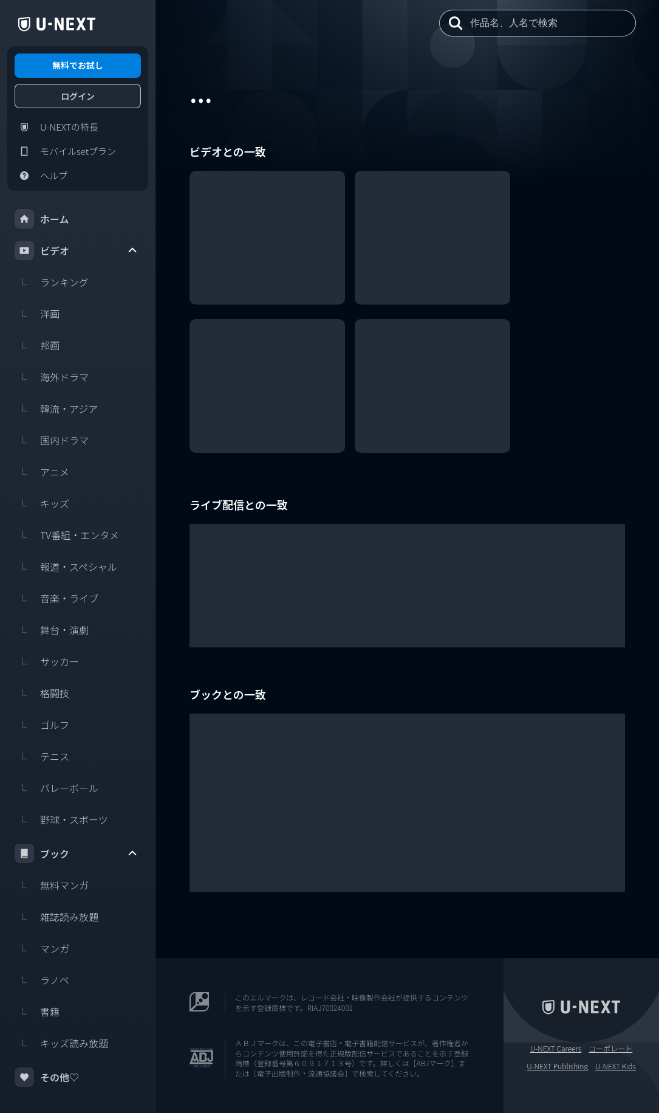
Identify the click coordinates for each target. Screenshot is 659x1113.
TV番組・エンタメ (67, 535)
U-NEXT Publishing (557, 1066)
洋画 (37, 313)
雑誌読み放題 (56, 916)
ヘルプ (41, 175)
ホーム (42, 219)
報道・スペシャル (66, 566)
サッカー (47, 661)
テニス (42, 756)
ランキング (52, 282)
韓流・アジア (56, 408)
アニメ (42, 471)
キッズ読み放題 (61, 1043)
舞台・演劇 (52, 629)
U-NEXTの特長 (56, 127)
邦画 (37, 345)
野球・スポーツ (61, 819)
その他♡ (47, 1077)
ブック (76, 853)
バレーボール (56, 788)
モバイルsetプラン (65, 151)
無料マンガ (52, 885)
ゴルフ (42, 724)
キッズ (42, 503)
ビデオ (76, 250)
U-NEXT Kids (615, 1066)
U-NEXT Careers (556, 1048)
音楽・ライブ (56, 598)
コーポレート (610, 1048)
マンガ (42, 948)
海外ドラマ (52, 377)
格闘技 (42, 693)
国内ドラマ (52, 440)
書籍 (37, 1011)
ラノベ (42, 980)
